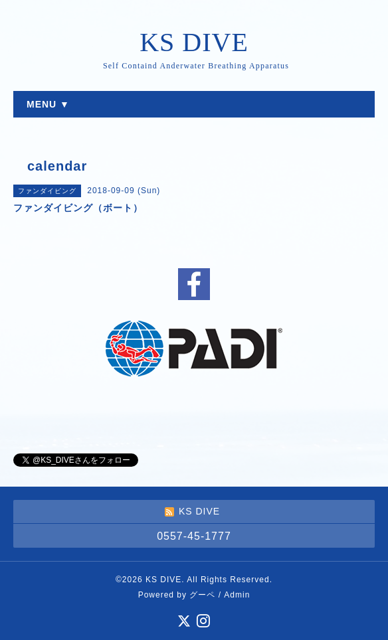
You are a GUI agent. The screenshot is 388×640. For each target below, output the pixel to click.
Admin (237, 595)
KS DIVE (194, 42)
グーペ (202, 595)
